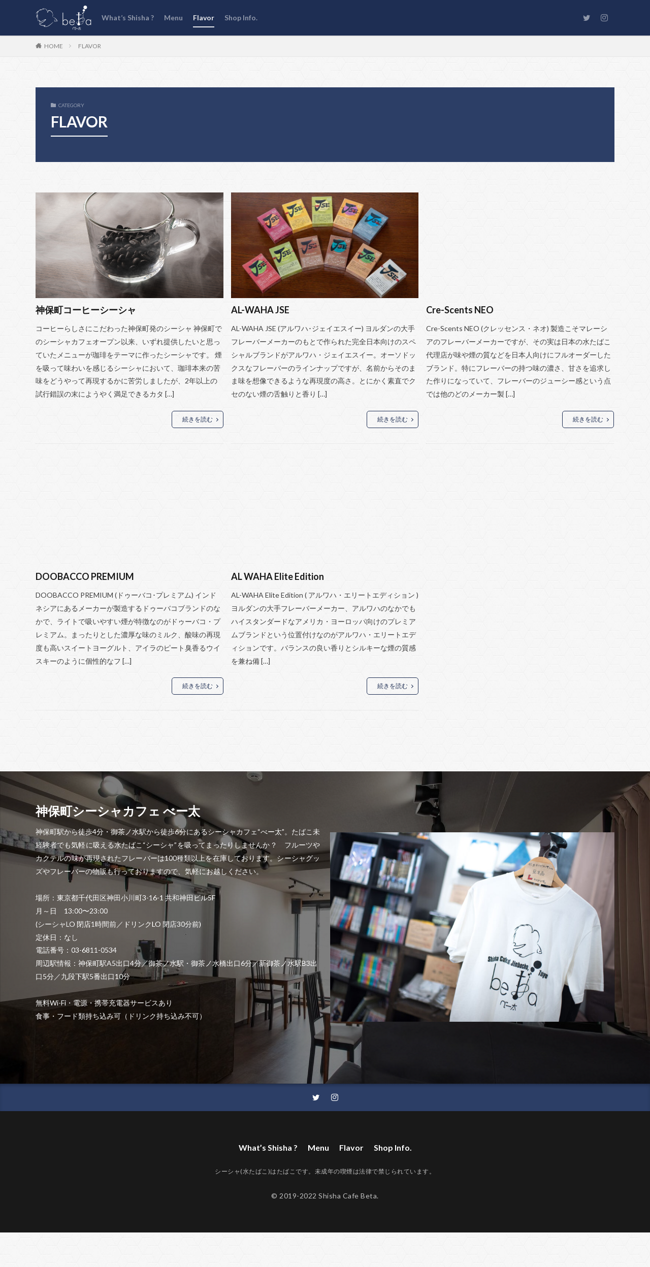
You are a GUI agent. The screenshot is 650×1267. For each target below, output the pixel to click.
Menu (173, 17)
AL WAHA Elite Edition (277, 576)
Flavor (203, 17)
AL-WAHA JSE (260, 309)
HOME (53, 46)
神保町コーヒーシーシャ (86, 309)
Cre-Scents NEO (460, 309)
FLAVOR (89, 46)
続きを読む (197, 419)
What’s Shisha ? (128, 17)
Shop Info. (240, 17)
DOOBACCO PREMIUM (85, 576)
